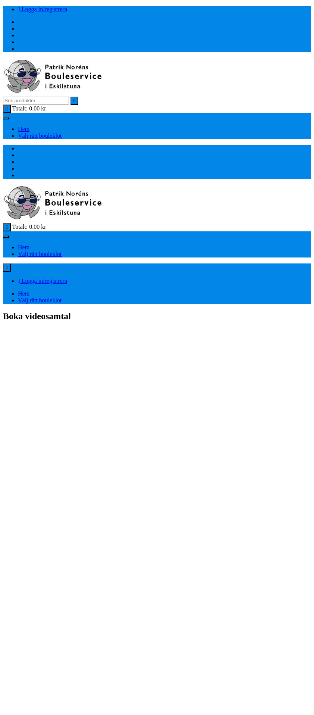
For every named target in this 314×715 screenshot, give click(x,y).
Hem (23, 129)
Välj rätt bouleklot (40, 135)
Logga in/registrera (42, 9)
